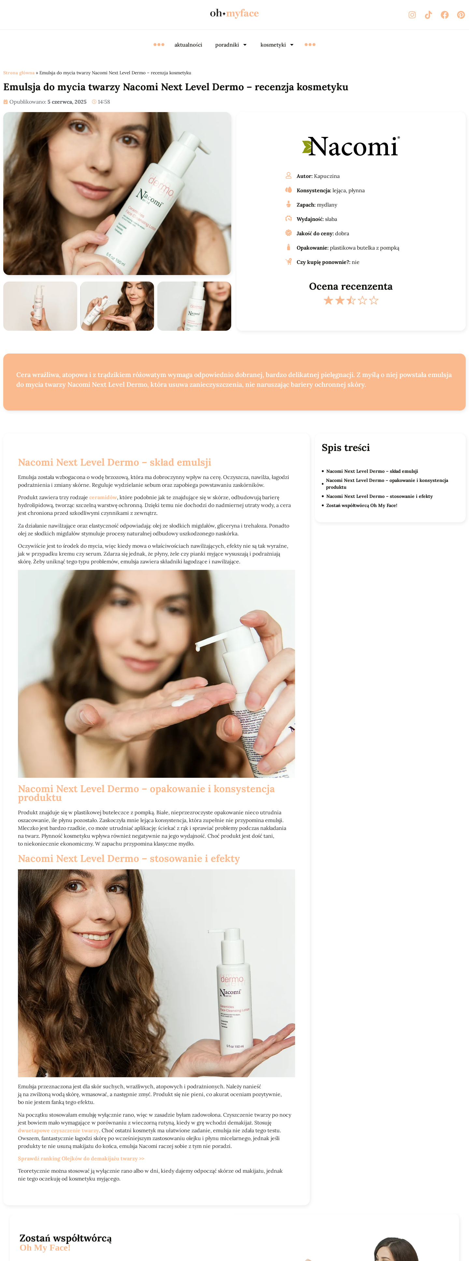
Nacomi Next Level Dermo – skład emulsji (372, 471)
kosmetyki (277, 45)
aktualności (188, 44)
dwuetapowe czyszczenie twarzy (58, 1130)
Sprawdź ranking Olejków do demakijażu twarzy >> (81, 1158)
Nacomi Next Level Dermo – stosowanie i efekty (379, 496)
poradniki (231, 45)
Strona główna (19, 73)
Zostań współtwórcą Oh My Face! (362, 505)
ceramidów (103, 497)
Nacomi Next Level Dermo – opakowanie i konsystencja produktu (387, 483)
